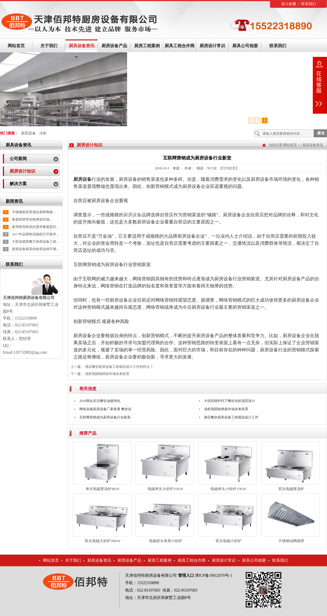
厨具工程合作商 (179, 45)
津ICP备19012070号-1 (213, 575)
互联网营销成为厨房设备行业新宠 (105, 417)
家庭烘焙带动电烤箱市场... (32, 219)
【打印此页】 (229, 168)
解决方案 (18, 183)
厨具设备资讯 (81, 45)
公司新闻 (18, 158)
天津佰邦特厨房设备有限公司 (151, 575)
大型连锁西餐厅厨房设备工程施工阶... (40, 242)
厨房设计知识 (22, 171)
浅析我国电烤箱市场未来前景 (107, 374)
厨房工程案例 (147, 45)
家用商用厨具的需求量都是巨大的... (39, 227)
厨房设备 (28, 133)
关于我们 (48, 45)
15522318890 (148, 583)
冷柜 (43, 133)
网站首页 (16, 45)
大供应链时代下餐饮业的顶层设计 (229, 401)
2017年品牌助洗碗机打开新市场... (37, 234)
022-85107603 (148, 590)
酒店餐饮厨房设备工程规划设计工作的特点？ (119, 367)
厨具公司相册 (245, 45)
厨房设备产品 (114, 45)
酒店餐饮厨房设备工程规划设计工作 (231, 417)
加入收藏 (288, 4)
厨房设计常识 (212, 45)
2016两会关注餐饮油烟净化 (99, 401)
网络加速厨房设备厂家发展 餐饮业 (105, 409)
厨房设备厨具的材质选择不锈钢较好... (40, 249)
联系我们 (308, 4)
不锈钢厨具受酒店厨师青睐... (33, 212)
